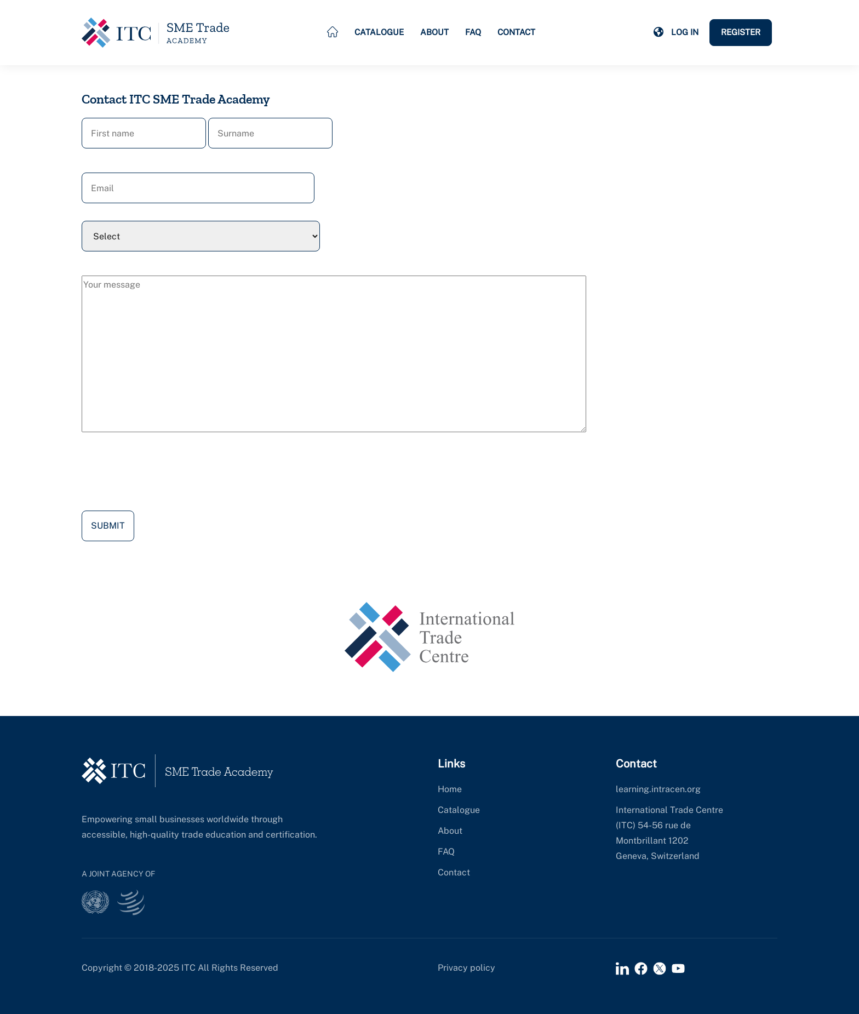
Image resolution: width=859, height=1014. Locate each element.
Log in (684, 32)
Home (450, 789)
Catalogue (379, 32)
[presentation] (165, 473)
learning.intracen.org (658, 789)
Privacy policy (466, 968)
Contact (516, 32)
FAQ (473, 32)
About (434, 32)
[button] (658, 32)
